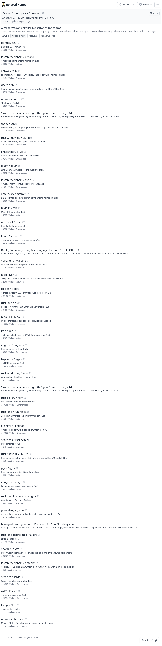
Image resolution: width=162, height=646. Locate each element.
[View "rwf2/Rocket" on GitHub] (19, 591)
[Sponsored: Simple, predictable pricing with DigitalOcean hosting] (81, 114)
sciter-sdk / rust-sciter (14, 440)
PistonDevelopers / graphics (18, 563)
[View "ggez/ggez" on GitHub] (17, 468)
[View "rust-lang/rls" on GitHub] (19, 303)
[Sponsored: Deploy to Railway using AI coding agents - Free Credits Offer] (81, 251)
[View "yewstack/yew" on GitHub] (21, 549)
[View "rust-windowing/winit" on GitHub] (30, 373)
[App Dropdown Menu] (157, 4)
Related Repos (16, 5)
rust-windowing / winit (15, 373)
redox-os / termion (12, 619)
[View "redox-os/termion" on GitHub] (26, 619)
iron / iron (7, 331)
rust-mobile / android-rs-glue (19, 496)
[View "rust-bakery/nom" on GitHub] (25, 398)
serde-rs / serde (10, 577)
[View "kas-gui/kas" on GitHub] (18, 605)
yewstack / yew (10, 549)
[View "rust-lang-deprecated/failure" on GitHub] (39, 535)
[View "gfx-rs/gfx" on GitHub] (16, 85)
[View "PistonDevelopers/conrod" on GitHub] (43, 13)
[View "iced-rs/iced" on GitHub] (18, 289)
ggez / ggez (8, 468)
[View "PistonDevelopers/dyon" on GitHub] (33, 180)
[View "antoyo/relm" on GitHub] (19, 71)
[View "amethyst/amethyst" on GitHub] (28, 194)
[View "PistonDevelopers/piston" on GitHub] (34, 57)
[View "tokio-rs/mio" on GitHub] (19, 208)
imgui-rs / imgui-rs (12, 345)
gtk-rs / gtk (8, 123)
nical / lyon (7, 274)
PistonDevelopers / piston (17, 57)
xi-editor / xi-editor (12, 426)
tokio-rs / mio (9, 208)
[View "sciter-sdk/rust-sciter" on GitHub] (29, 440)
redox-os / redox (11, 317)
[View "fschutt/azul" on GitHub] (19, 43)
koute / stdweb (10, 236)
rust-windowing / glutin (15, 137)
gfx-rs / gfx (7, 85)
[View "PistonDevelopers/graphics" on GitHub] (37, 563)
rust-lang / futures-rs (14, 411)
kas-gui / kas (8, 605)
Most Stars (33, 36)
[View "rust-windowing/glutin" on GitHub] (31, 137)
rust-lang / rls (9, 303)
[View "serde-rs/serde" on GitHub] (22, 577)
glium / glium (9, 165)
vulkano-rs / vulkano (13, 260)
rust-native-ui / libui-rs (14, 454)
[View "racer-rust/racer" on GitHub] (23, 222)
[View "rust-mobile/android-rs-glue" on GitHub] (38, 496)
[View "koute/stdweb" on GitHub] (21, 236)
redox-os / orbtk (11, 99)
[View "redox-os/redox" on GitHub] (23, 317)
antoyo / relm (9, 71)
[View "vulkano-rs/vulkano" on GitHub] (28, 260)
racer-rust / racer (11, 222)
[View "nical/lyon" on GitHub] (16, 275)
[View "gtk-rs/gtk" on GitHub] (16, 123)
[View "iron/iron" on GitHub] (15, 331)
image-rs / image (11, 482)
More (154, 13)
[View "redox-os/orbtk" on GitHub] (22, 99)
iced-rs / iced (9, 288)
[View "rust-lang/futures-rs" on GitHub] (28, 412)
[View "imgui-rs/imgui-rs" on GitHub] (25, 345)
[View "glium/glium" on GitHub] (19, 166)
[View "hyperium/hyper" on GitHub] (24, 359)
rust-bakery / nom (12, 397)
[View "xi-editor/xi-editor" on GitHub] (26, 426)
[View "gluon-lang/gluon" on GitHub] (26, 510)
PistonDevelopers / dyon (16, 180)
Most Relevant (18, 36)
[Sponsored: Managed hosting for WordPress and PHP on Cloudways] (81, 525)
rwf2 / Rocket (9, 591)
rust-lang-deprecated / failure (19, 534)
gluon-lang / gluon (12, 510)
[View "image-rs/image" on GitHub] (24, 482)
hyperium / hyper (11, 359)
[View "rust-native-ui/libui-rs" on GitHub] (30, 454)
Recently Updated (48, 36)
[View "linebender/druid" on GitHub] (25, 152)
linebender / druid (12, 151)
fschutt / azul (9, 42)
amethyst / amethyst (13, 194)
